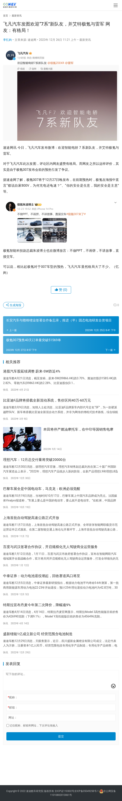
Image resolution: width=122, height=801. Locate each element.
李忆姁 (7, 39)
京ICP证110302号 (64, 791)
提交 (61, 736)
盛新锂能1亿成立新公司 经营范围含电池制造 (38, 634)
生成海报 (13, 305)
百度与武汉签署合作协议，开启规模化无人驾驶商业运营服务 (50, 547)
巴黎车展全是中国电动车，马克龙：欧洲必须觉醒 (41, 489)
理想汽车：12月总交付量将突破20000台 (34, 460)
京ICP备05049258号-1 (86, 791)
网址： (12, 717)
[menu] (115, 5)
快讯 (5, 389)
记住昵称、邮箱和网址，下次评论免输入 (32, 725)
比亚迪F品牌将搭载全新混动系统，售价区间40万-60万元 (47, 400)
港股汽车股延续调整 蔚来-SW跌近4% (31, 371)
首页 (5, 15)
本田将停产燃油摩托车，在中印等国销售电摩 (78, 429)
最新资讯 (85, 39)
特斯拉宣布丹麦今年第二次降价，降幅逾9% (37, 605)
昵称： (13, 697)
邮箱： (13, 707)
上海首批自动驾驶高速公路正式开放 (31, 518)
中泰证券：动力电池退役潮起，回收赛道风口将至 (41, 576)
